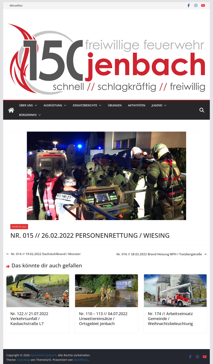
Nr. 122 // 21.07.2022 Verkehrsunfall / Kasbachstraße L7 (29, 318)
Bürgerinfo (28, 115)
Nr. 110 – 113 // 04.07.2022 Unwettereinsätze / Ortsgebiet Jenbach (103, 318)
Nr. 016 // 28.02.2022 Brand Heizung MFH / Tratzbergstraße (161, 254)
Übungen (115, 105)
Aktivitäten (136, 105)
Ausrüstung (53, 105)
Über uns (26, 105)
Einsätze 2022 (19, 226)
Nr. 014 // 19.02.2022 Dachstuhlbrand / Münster (43, 254)
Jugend (157, 105)
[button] (35, 105)
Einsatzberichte (85, 105)
